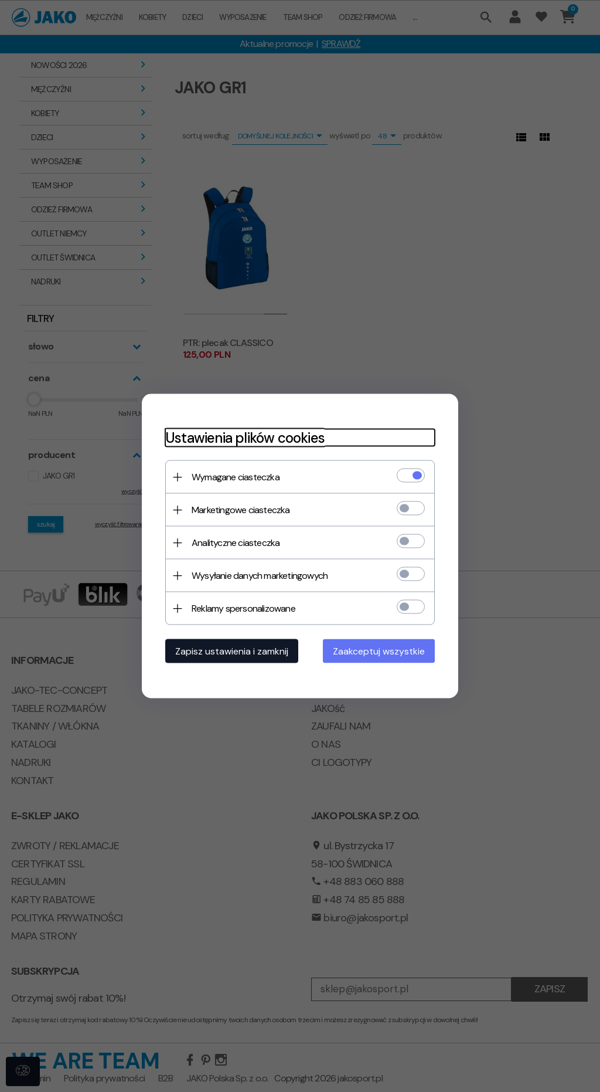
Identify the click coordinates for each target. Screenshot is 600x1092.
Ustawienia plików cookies (245, 437)
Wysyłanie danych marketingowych (260, 575)
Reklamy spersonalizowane (243, 608)
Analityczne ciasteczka (235, 543)
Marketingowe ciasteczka (241, 510)
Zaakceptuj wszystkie (379, 651)
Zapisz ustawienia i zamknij (231, 651)
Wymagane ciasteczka (235, 477)
